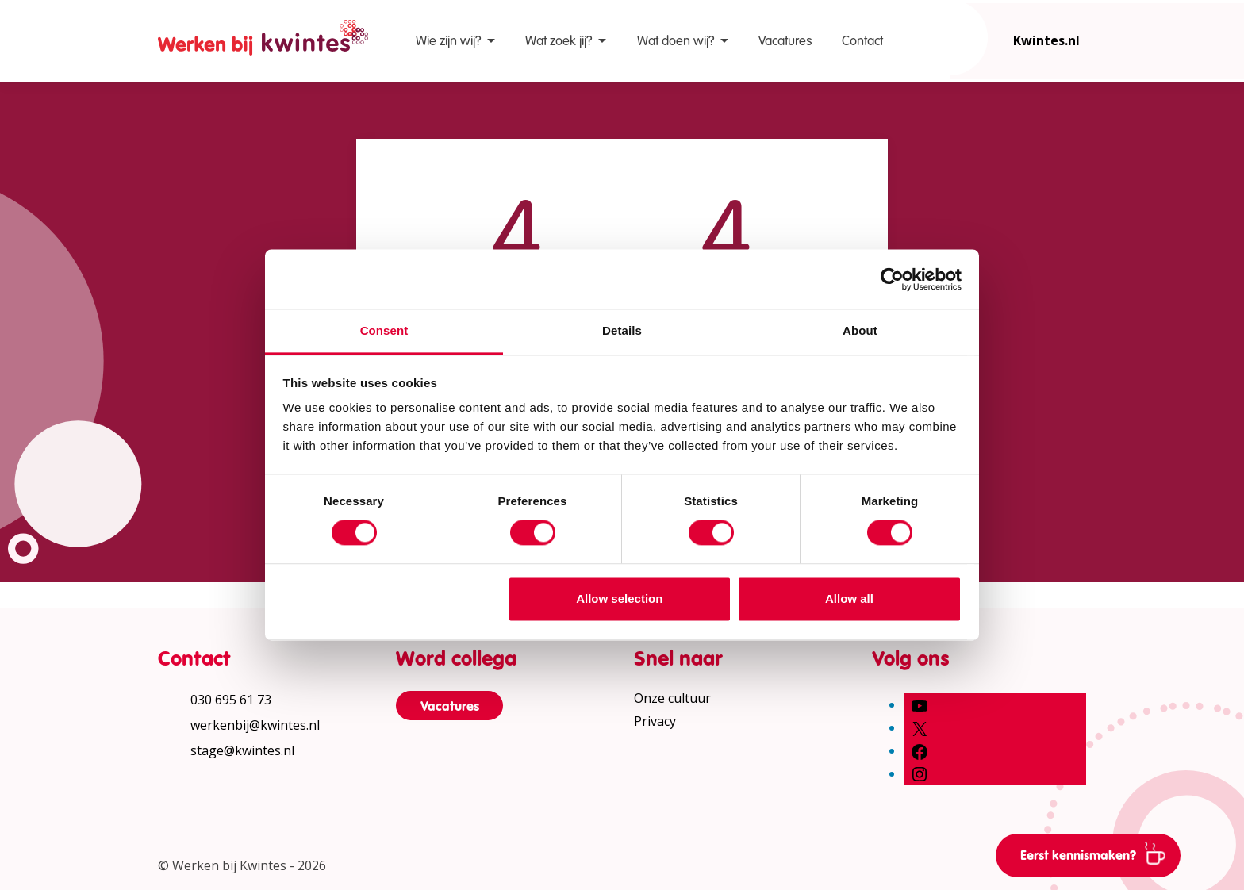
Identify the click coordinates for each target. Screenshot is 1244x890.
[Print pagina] (1220, 296)
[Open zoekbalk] (950, 37)
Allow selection (619, 598)
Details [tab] (622, 330)
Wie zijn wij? (448, 41)
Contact (862, 41)
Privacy (655, 721)
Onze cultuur (672, 698)
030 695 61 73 (230, 699)
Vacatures (785, 41)
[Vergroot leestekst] (1220, 201)
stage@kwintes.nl (242, 750)
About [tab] (860, 330)
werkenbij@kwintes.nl (255, 725)
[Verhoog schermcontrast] (1220, 249)
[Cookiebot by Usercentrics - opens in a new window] (892, 279)
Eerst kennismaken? (1098, 853)
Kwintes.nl (1046, 40)
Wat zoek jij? (558, 41)
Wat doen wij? (675, 41)
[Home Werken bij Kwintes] (263, 41)
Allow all (849, 598)
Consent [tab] (384, 330)
